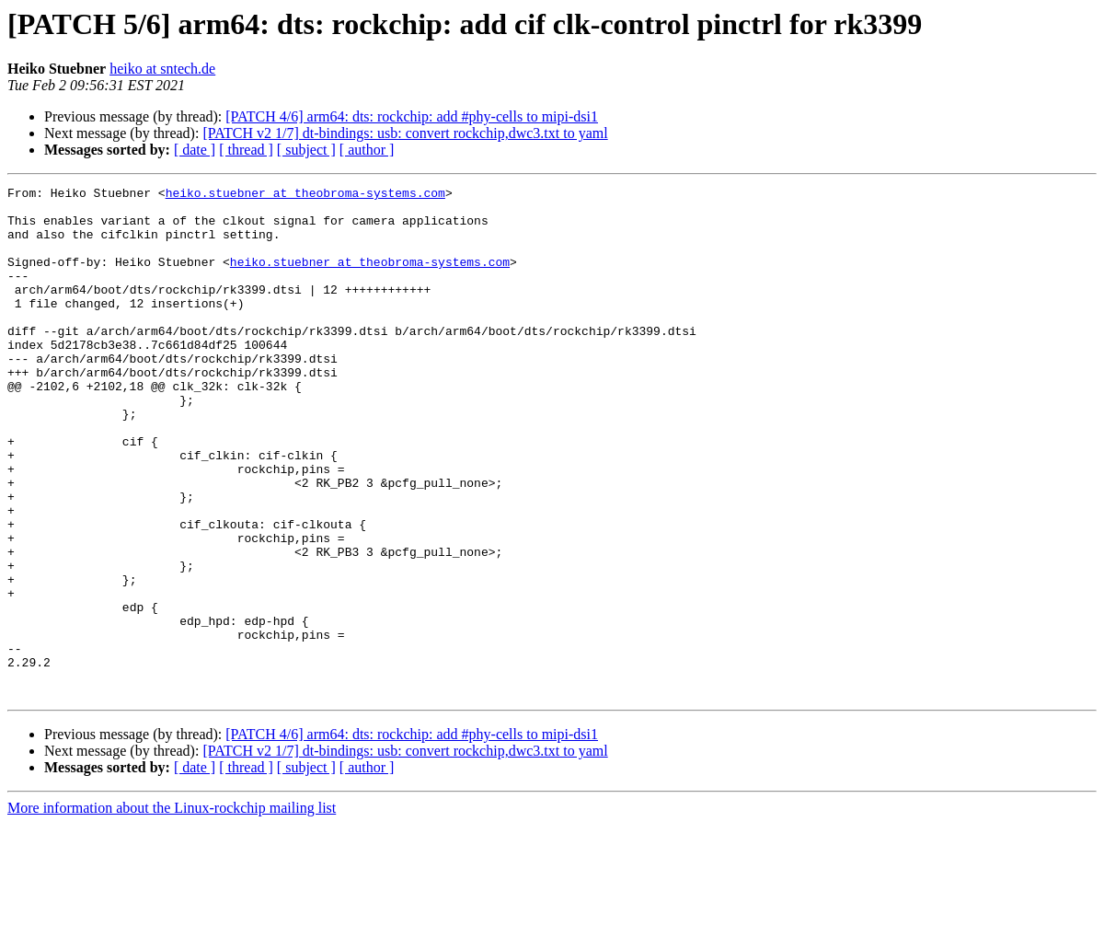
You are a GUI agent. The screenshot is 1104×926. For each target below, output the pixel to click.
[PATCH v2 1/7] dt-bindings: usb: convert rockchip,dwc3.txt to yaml (404, 133)
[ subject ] (306, 149)
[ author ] (367, 149)
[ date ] (194, 149)
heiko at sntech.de (162, 68)
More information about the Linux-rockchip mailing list (171, 910)
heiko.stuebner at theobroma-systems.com (305, 195)
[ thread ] (246, 149)
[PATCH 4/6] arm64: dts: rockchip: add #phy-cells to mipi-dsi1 (411, 116)
